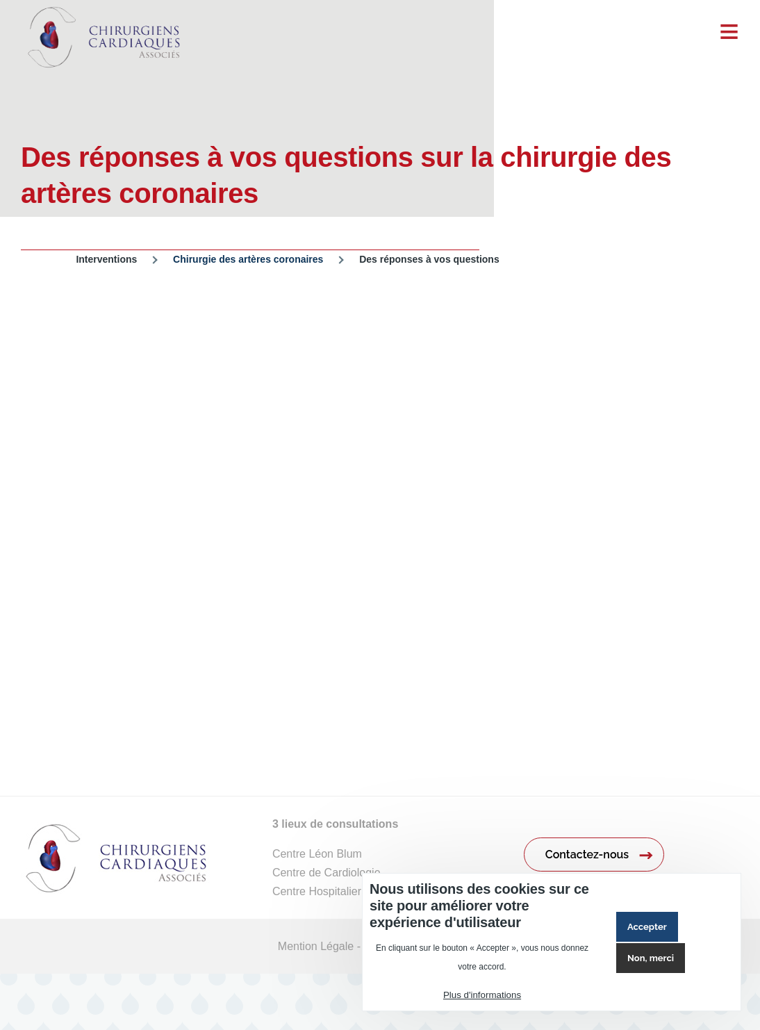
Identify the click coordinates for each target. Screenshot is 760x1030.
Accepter (647, 927)
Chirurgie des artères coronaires (248, 259)
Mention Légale (316, 946)
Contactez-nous (587, 854)
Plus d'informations (482, 995)
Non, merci (650, 958)
